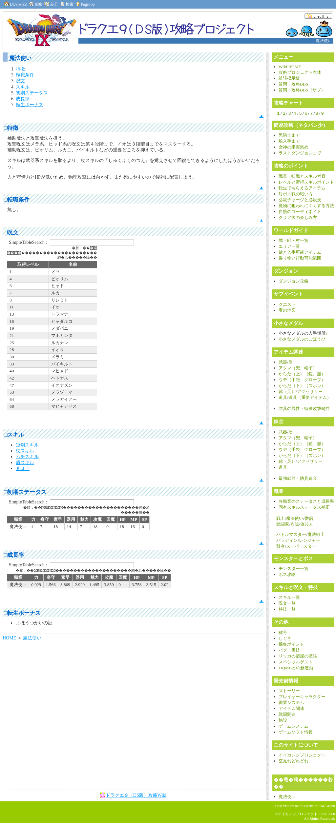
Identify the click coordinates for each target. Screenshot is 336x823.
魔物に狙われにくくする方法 (306, 205)
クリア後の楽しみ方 (298, 217)
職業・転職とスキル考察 (302, 176)
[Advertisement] (78, 812)
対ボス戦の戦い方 (296, 193)
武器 (283, 362)
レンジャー (309, 540)
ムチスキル (27, 456)
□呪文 (11, 232)
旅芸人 (306, 524)
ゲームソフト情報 (296, 732)
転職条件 (25, 74)
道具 (283, 397)
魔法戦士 (316, 534)
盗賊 (294, 524)
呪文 (20, 80)
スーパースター (301, 546)
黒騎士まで (289, 135)
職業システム (291, 702)
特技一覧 (287, 609)
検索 (66, 4)
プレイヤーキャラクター (302, 696)
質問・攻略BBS (293, 84)
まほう (23, 468)
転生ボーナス (29, 104)
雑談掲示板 (289, 78)
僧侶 (308, 518)
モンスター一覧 (293, 568)
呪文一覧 (287, 603)
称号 (283, 632)
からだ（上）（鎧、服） (302, 373)
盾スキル (25, 462)
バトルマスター (291, 534)
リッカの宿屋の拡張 (298, 656)
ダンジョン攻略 (293, 281)
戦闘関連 (287, 714)
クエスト (287, 304)
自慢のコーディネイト (300, 211)
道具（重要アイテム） (309, 397)
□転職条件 (17, 200)
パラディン (287, 540)
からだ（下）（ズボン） (302, 385)
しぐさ (285, 638)
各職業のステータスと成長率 (306, 501)
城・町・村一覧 (293, 240)
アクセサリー (310, 391)
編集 (35, 4)
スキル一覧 (289, 597)
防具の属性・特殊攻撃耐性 (304, 408)
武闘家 (282, 524)
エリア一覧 (289, 246)
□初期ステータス (25, 492)
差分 (51, 4)
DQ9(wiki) (15, 4)
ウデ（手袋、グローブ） (302, 379)
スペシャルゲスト (296, 661)
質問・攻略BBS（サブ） (302, 90)
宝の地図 (287, 310)
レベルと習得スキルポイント (306, 182)
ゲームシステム (293, 726)
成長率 (23, 98)
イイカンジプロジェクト (302, 755)
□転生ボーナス (22, 613)
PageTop (84, 4)
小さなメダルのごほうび (302, 339)
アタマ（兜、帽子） (298, 367)
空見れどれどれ (293, 760)
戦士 (280, 518)
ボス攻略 (287, 574)
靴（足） (287, 391)
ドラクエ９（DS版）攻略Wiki (136, 795)
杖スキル (25, 450)
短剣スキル (27, 444)
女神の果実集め (293, 147)
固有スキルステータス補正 (304, 507)
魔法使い (32, 638)
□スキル (14, 435)
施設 (283, 720)
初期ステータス (32, 92)
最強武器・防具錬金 (298, 478)
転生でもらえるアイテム (302, 188)
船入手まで (289, 141)
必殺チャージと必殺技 (300, 199)
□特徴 (11, 128)
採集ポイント (291, 644)
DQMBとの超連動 (296, 667)
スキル (23, 87)
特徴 (20, 69)
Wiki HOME (290, 66)
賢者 (280, 546)
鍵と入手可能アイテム (300, 252)
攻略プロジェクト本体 (300, 72)
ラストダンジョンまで (300, 152)
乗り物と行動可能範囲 (300, 258)
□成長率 (14, 555)
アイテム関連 (291, 708)
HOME (9, 638)
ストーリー (289, 690)
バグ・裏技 (289, 650)
